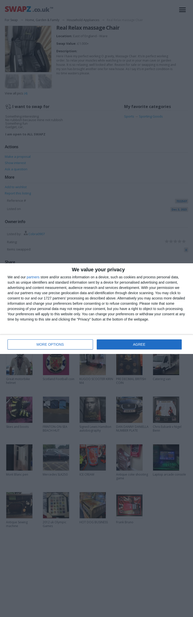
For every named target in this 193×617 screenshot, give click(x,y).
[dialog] (96, 308)
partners (33, 277)
